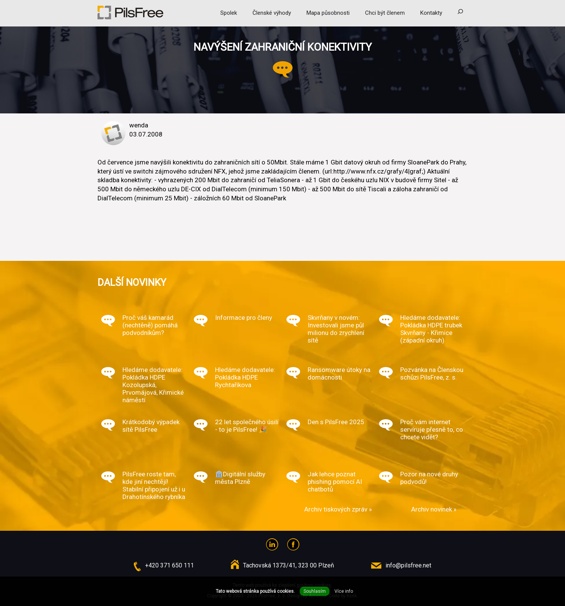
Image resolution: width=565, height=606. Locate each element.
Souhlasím (314, 591)
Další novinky (132, 282)
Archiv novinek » (434, 509)
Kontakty (431, 12)
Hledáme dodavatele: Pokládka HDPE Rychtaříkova (245, 377)
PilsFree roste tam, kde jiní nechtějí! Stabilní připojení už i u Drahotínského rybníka (153, 485)
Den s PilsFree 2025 (336, 422)
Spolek (228, 12)
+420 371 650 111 (169, 565)
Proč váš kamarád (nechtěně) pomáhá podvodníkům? (150, 325)
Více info (343, 591)
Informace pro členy (243, 317)
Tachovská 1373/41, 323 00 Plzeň (288, 565)
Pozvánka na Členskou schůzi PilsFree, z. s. (431, 373)
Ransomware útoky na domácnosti (339, 373)
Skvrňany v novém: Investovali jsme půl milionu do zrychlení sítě (336, 329)
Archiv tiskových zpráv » (338, 509)
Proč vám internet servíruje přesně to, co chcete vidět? (431, 429)
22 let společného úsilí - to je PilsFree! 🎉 (247, 425)
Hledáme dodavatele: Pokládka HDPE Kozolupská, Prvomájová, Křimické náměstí (153, 385)
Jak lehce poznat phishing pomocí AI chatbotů (335, 481)
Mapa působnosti (328, 12)
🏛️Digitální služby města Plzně (240, 477)
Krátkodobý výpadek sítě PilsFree (151, 425)
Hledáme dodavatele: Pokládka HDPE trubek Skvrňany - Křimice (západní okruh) (431, 329)
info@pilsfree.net (408, 565)
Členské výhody (271, 12)
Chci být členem (385, 12)
